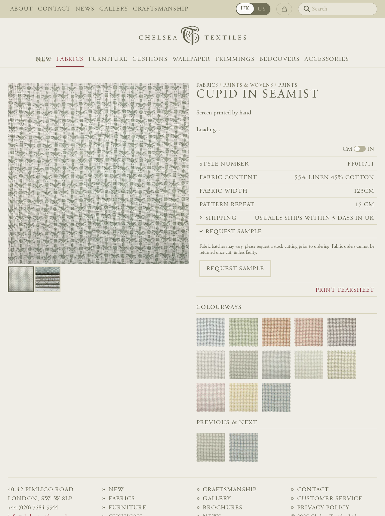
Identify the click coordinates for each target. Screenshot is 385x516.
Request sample (235, 269)
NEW (43, 59)
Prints (287, 85)
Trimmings (234, 59)
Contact (54, 9)
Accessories (326, 59)
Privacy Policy (323, 508)
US (261, 9)
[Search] (337, 9)
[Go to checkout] (284, 9)
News (85, 9)
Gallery (113, 9)
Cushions (150, 59)
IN (370, 149)
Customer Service (329, 499)
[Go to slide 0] (21, 279)
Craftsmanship (161, 9)
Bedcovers (279, 59)
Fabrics (70, 59)
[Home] (192, 37)
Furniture (108, 59)
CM (347, 149)
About (21, 9)
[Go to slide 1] (47, 279)
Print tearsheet (345, 290)
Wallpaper (191, 59)
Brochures (222, 508)
